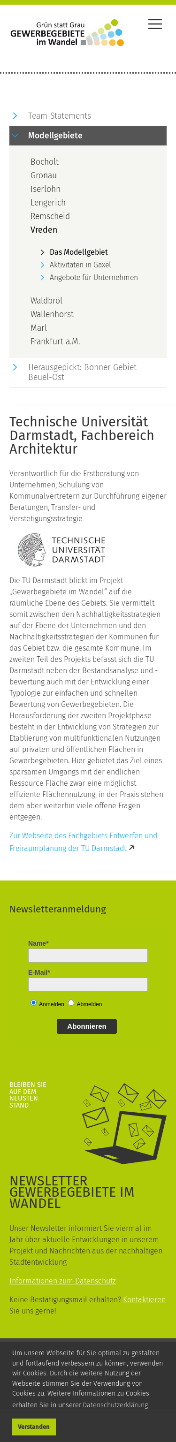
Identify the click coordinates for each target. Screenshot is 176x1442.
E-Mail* (39, 972)
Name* (38, 943)
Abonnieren (86, 1026)
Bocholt (45, 162)
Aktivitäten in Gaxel (80, 264)
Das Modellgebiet (79, 252)
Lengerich (48, 203)
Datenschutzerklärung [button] (115, 1405)
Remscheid (50, 216)
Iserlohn (46, 189)
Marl (39, 328)
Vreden (44, 230)
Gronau (44, 176)
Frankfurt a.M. (55, 342)
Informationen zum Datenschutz (62, 1280)
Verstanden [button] (34, 1426)
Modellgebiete (55, 136)
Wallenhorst (52, 314)
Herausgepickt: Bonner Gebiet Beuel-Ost (82, 372)
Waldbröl (46, 301)
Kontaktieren (144, 1299)
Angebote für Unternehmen (94, 277)
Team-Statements (59, 116)
